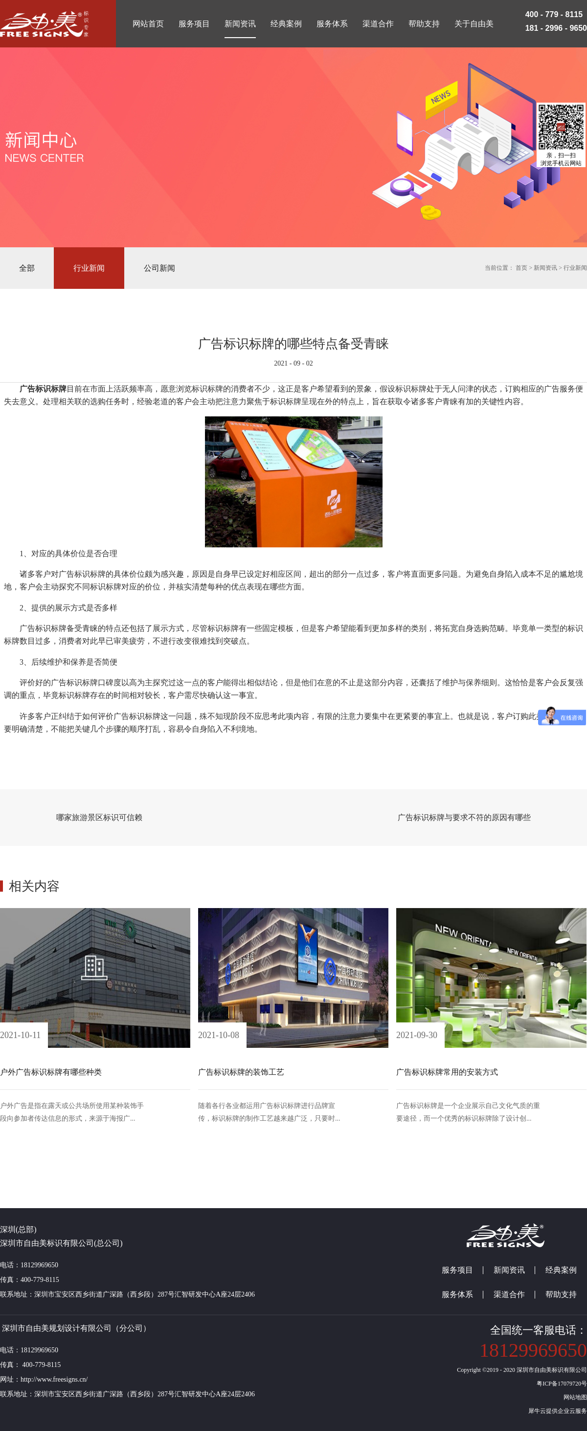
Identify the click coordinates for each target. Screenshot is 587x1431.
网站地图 (574, 1397)
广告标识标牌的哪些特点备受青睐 (293, 344)
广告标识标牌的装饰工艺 (241, 1072)
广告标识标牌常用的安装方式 (447, 1072)
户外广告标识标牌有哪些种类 (51, 1072)
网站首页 (148, 24)
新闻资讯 (545, 267)
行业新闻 (575, 267)
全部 (27, 268)
